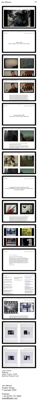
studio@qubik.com (10, 398)
